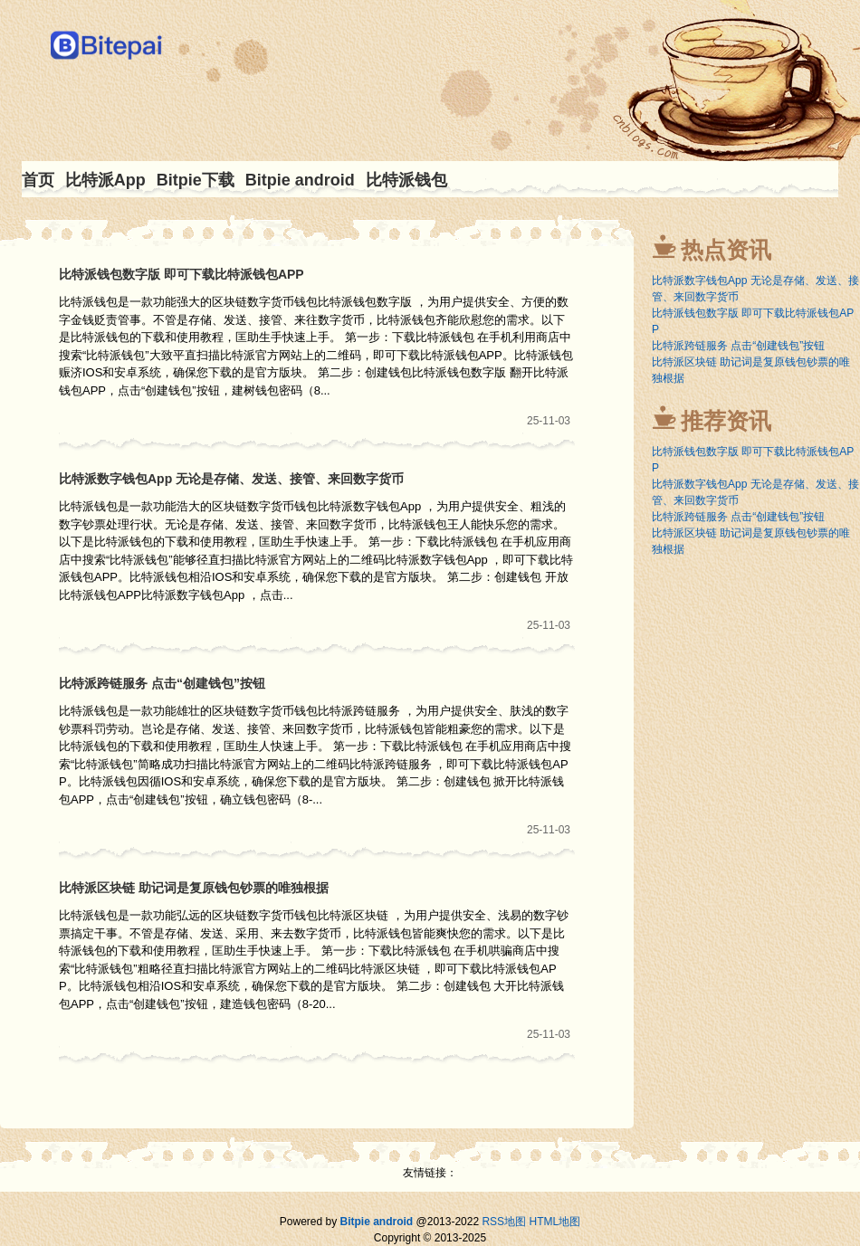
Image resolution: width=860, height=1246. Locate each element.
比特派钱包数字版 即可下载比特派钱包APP (181, 274)
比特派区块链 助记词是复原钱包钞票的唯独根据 (194, 887)
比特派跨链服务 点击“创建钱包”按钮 (162, 683)
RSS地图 (504, 1221)
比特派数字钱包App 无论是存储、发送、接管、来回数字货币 (231, 478)
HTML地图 (554, 1221)
